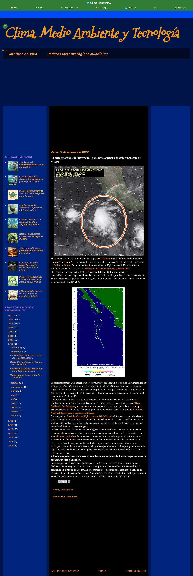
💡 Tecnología (101, 7)
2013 (11, 441)
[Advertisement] (87, 83)
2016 (11, 429)
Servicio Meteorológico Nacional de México (89, 416)
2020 (11, 340)
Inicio (102, 570)
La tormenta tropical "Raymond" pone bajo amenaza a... (26, 369)
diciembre (16, 347)
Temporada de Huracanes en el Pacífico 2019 (106, 268)
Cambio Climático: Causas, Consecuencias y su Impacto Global (31, 179)
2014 (11, 437)
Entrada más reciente (65, 570)
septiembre (17, 387)
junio (13, 399)
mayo (14, 403)
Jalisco (66, 265)
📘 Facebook (130, 7)
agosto (14, 391)
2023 (11, 327)
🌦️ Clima (40, 7)
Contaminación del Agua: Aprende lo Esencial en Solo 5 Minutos (28, 266)
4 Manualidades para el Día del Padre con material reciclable (30, 293)
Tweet (5, 50)
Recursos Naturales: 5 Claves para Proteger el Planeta (31, 236)
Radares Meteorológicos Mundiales (77, 54)
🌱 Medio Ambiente (69, 7)
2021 (11, 336)
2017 (11, 425)
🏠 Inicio (14, 7)
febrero (15, 411)
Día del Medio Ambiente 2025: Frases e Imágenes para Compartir (31, 193)
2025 (11, 319)
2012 (11, 445)
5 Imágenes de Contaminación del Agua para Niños (31, 164)
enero (14, 415)
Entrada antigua (136, 570)
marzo (14, 407)
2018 (11, 421)
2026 (11, 315)
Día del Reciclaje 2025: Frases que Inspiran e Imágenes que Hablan (30, 279)
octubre (15, 383)
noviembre (16, 351)
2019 (11, 344)
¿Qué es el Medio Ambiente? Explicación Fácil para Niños (31, 207)
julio (13, 395)
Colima (57, 265)
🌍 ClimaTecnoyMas (98, 3)
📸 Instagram (181, 7)
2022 (11, 331)
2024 (11, 323)
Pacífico (106, 258)
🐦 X (155, 7)
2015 (11, 433)
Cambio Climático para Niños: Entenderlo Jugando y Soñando (30, 222)
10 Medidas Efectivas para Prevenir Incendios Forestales (31, 250)
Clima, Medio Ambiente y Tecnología (91, 33)
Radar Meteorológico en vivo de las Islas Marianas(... (26, 356)
